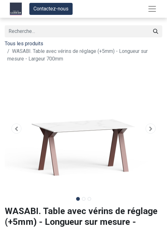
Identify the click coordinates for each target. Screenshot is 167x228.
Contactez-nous (51, 9)
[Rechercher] (155, 31)
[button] (16, 128)
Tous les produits (24, 44)
